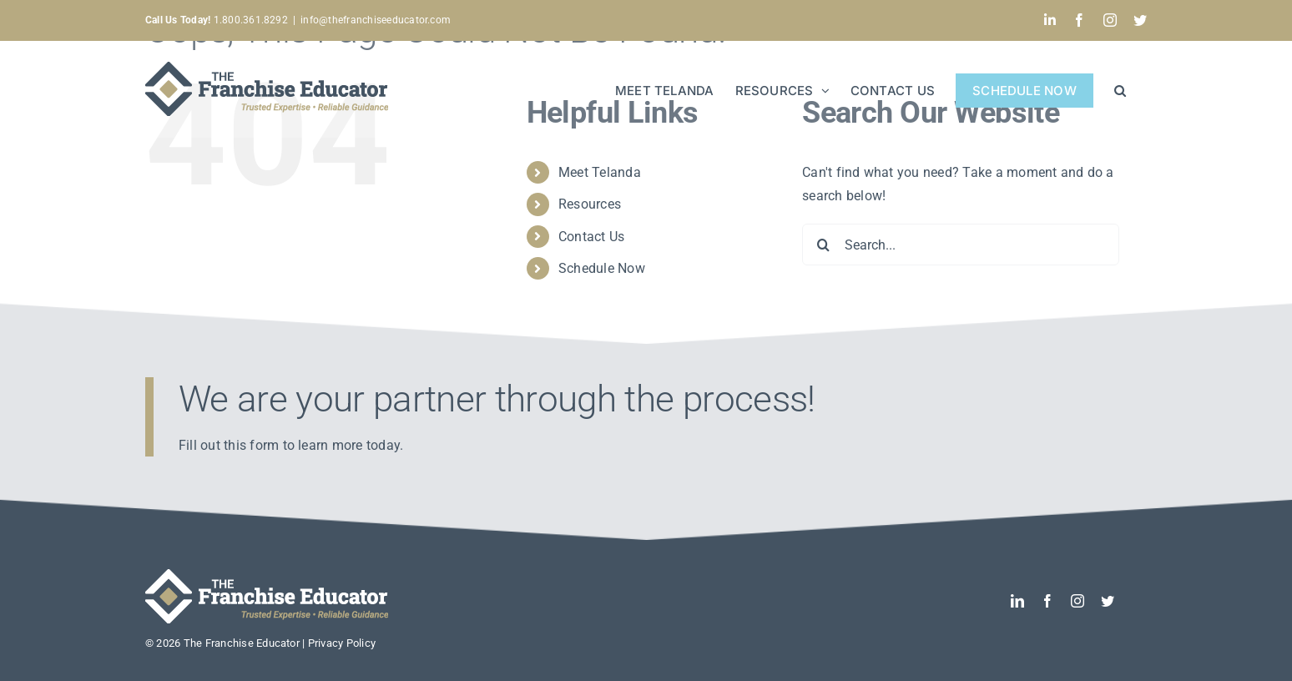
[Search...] (960, 244)
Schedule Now (601, 268)
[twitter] (1107, 601)
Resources (589, 204)
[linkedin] (1017, 601)
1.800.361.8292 (216, 20)
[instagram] (1077, 601)
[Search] (823, 244)
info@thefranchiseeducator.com (375, 20)
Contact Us (591, 237)
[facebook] (1047, 601)
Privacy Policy (342, 643)
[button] (1120, 89)
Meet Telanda (599, 172)
